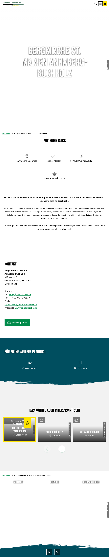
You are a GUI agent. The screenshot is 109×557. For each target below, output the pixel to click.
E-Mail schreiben (18, 492)
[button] (17, 322)
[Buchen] (105, 3)
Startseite (6, 133)
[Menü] (100, 3)
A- (49, 551)
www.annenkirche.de (54, 178)
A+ (57, 551)
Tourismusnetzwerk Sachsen (90, 505)
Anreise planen (54, 488)
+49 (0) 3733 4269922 (81, 161)
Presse (54, 496)
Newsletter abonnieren (54, 492)
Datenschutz (90, 501)
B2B (54, 501)
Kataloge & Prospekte (54, 505)
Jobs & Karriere (91, 492)
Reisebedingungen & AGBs (90, 510)
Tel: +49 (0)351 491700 (18, 488)
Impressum (90, 496)
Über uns (91, 488)
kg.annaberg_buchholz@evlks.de (21, 304)
